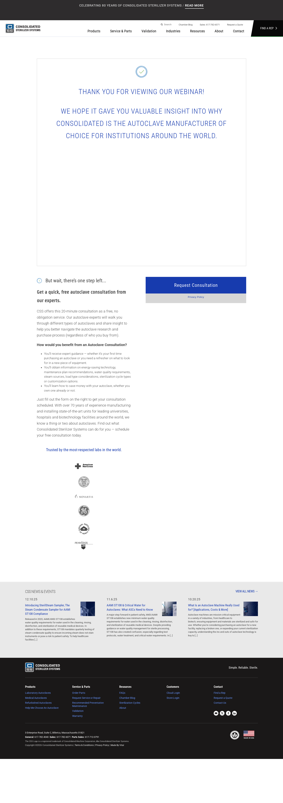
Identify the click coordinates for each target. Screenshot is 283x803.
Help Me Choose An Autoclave (41, 707)
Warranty (77, 716)
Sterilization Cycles (129, 702)
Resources (197, 31)
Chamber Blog (186, 24)
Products (94, 31)
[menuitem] (186, 25)
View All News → (247, 591)
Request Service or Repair (86, 697)
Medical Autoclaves (36, 697)
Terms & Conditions (84, 745)
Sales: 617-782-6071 (210, 24)
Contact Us (220, 702)
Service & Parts (121, 31)
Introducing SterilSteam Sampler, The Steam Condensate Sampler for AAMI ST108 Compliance (47, 609)
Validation (149, 31)
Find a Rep (268, 28)
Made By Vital (117, 745)
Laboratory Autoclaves (38, 692)
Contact (238, 31)
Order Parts (78, 692)
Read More (194, 5)
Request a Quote (235, 24)
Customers (173, 686)
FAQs (122, 692)
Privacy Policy (196, 297)
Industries (173, 31)
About (219, 31)
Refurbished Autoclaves (38, 702)
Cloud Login (173, 692)
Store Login (173, 697)
